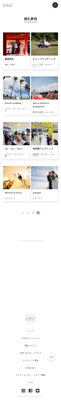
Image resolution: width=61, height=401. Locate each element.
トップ (30, 331)
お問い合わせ (31, 292)
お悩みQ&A (30, 368)
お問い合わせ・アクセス (30, 353)
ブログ (30, 382)
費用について (31, 346)
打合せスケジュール (30, 338)
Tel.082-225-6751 (30, 266)
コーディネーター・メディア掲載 (30, 375)
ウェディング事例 (30, 360)
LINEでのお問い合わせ (32, 301)
